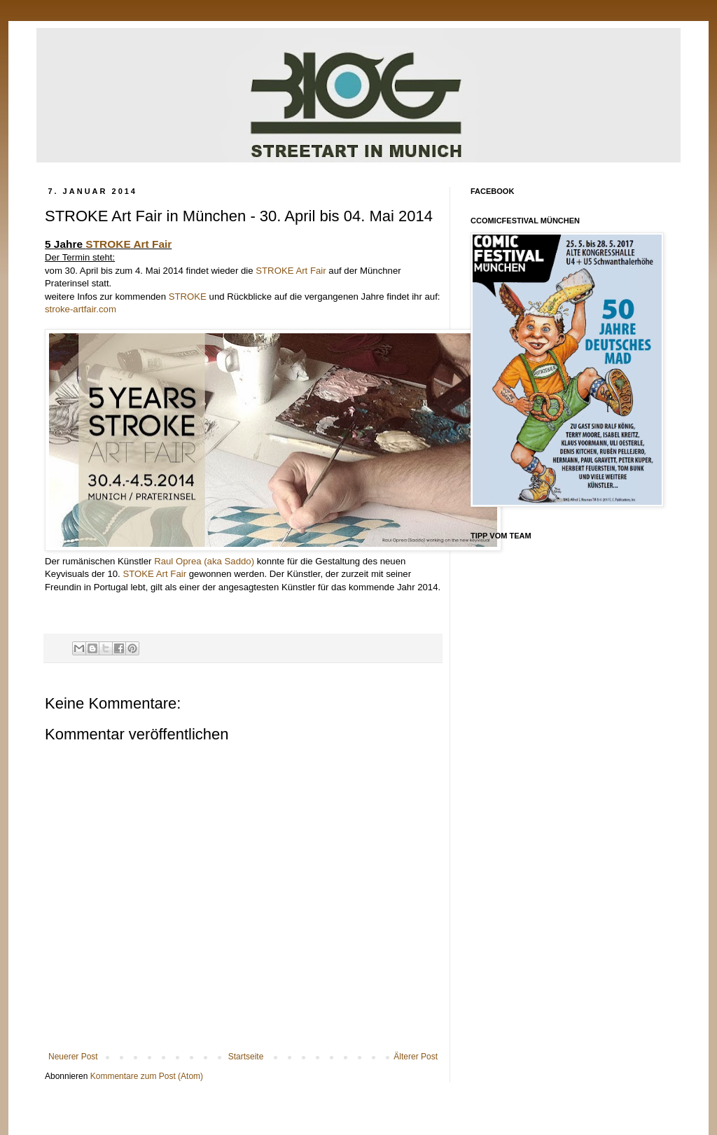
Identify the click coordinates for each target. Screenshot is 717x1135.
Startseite (246, 1056)
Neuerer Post (73, 1056)
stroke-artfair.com (80, 309)
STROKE (188, 296)
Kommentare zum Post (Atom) (146, 1076)
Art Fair (128, 244)
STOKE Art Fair (154, 574)
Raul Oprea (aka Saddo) (204, 561)
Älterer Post (416, 1056)
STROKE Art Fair (291, 270)
